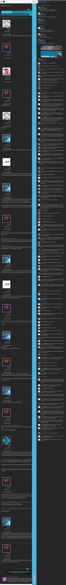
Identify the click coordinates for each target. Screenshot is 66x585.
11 (22, 9)
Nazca (45, 33)
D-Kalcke (8, 53)
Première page (12, 9)
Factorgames (17, 12)
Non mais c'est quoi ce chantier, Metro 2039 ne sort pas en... (50, 16)
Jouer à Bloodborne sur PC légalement (48, 29)
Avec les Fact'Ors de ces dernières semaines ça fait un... (49, 43)
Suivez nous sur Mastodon (37, 580)
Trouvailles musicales (45, 42)
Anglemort (45, 39)
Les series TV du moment (45, 36)
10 (20, 9)
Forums (44, 26)
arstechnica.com (51, 360)
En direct (46, 2)
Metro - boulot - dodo (45, 15)
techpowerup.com (54, 177)
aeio (9, 167)
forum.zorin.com (57, 439)
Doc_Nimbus (7, 76)
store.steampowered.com (48, 258)
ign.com (52, 358)
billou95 (45, 19)
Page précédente (13, 9)
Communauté (37, 286)
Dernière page (33, 9)
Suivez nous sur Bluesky (37, 582)
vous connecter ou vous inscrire (20, 572)
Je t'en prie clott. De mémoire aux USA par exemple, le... (49, 10)
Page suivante (31, 9)
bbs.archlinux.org (53, 398)
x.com (61, 266)
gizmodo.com (46, 317)
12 (24, 9)
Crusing (8, 143)
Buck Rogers (45, 6)
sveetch (45, 12)
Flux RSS (37, 576)
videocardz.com (51, 97)
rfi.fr (57, 62)
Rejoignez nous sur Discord (37, 578)
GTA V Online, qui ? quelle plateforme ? (15, 14)
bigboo (8, 29)
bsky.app (53, 202)
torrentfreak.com (57, 376)
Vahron (45, 27)
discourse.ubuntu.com (54, 436)
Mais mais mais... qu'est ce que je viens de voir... (48, 37)
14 (27, 9)
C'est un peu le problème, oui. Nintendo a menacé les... (49, 30)
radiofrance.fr (56, 373)
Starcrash (43, 21)
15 (29, 9)
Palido (9, 445)
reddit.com (49, 264)
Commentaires (47, 5)
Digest (58, 2)
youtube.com (53, 155)
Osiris (5, 105)
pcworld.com (50, 308)
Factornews (7, 12)
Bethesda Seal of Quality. (45, 22)
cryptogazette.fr (53, 313)
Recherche (31, 2)
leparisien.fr (51, 303)
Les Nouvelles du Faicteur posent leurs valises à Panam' (51, 9)
